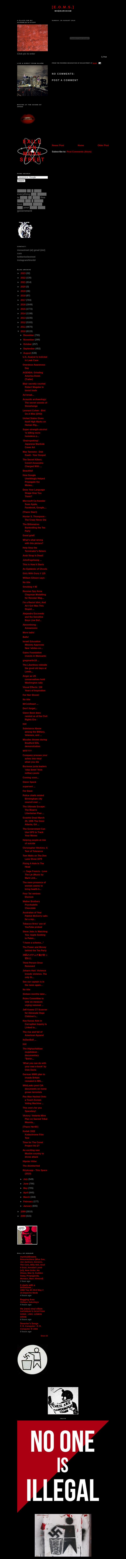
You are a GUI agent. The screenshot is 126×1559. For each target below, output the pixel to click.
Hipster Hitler (30, 1161)
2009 (23, 1211)
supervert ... (29, 786)
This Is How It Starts (33, 564)
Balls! (26, 637)
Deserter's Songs (29, 1323)
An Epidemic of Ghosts (35, 569)
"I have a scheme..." (33, 942)
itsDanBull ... (29, 1040)
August (27, 353)
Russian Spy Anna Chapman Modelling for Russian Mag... (34, 594)
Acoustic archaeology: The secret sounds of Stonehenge (35, 402)
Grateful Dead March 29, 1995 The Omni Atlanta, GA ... (33, 821)
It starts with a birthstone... (27, 1286)
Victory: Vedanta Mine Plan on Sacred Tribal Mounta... (35, 1118)
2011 (23, 327)
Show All (44, 1336)
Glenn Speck (29, 782)
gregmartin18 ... (31, 660)
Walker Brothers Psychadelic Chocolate (31, 904)
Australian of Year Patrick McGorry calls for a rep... (35, 915)
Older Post (103, 145)
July (25, 1179)
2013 (23, 318)
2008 (23, 1216)
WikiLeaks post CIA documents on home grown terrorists (34, 1088)
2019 (23, 291)
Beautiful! (28, 471)
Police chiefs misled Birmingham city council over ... (33, 798)
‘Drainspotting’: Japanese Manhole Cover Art (33, 443)
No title (26, 582)
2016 (23, 304)
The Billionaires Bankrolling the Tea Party (34, 527)
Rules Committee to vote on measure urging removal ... (33, 1001)
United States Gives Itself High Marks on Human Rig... (34, 421)
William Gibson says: (34, 578)
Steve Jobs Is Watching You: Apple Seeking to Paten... (35, 934)
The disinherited (31, 1166)
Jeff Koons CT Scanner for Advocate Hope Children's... (35, 1012)
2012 (23, 322)
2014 (23, 313)
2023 (23, 273)
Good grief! (29, 535)
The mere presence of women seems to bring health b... (34, 885)
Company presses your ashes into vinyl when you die (35, 758)
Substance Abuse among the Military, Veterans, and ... (34, 731)
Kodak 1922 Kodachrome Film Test (33, 1134)
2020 (23, 286)
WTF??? (27, 751)
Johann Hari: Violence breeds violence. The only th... (35, 973)
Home (81, 145)
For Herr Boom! (31, 695)
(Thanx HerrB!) (30, 1127)
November (29, 339)
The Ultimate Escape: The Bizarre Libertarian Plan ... (34, 809)
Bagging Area (27, 1299)
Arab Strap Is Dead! (33, 555)
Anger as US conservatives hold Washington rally (34, 679)
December (29, 335)
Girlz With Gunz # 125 (34, 573)
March (26, 1197)
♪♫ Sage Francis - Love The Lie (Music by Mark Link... (35, 874)
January (27, 1206)
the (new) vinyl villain (31, 1309)
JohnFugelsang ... (32, 560)
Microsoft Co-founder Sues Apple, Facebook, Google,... (34, 504)
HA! (25, 724)
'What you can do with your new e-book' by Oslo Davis (34, 1066)
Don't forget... (30, 708)
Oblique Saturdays (29, 1302)
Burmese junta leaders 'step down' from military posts (35, 769)
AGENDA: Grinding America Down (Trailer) (33, 375)
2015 (23, 309)
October (27, 344)
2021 (23, 282)
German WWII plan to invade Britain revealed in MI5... (34, 1077)
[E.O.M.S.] (63, 7)
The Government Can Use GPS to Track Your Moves (34, 832)
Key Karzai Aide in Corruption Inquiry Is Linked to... (35, 1024)
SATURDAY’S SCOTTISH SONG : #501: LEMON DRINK (32, 1314)
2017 (23, 300)
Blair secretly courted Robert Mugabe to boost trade (34, 387)
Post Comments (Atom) (79, 151)
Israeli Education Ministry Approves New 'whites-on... (33, 644)
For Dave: (28, 791)
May (25, 1188)
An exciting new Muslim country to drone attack (33, 1153)
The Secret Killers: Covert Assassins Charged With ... (33, 462)
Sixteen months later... (34, 994)
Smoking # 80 (30, 587)
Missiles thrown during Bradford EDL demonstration (35, 742)
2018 (23, 295)
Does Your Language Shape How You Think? (34, 493)
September (29, 348)
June (26, 1183)
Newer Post (58, 145)
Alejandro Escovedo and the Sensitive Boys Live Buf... (33, 616)
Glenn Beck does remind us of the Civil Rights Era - (35, 716)
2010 (23, 331)
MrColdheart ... (30, 704)
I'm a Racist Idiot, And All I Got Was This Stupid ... (34, 605)
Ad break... (28, 395)
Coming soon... (31, 777)
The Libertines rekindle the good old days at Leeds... (35, 668)
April (26, 1192)
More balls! (28, 632)
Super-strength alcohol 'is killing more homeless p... (35, 432)
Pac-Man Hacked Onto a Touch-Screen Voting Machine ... (34, 1100)
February (28, 1201)
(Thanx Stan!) (30, 512)
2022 (23, 278)
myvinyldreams (28, 1257)
